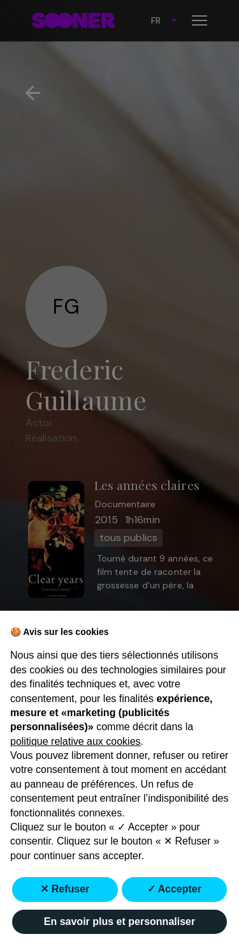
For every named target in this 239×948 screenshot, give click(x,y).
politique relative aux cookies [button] (75, 741)
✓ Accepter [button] (174, 888)
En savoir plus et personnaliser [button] (119, 921)
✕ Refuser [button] (64, 888)
